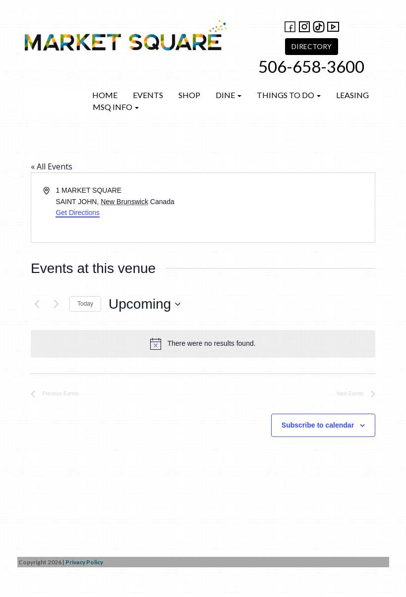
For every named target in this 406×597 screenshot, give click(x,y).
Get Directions (78, 213)
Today (85, 303)
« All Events (51, 166)
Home (104, 95)
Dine (228, 95)
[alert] (203, 344)
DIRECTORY (311, 46)
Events (148, 95)
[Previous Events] (37, 304)
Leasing (352, 95)
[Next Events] (56, 304)
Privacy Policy (84, 562)
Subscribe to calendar (318, 425)
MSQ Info (116, 106)
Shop (189, 95)
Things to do (289, 95)
